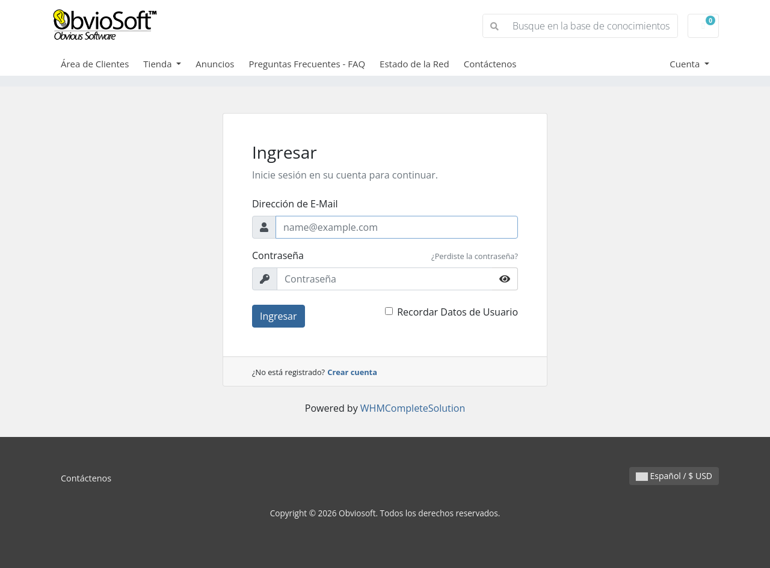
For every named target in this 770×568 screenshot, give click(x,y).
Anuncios (215, 64)
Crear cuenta (352, 372)
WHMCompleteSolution (412, 408)
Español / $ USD (674, 475)
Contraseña (278, 255)
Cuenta (686, 64)
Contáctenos (490, 64)
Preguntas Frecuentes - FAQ (306, 64)
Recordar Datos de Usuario (457, 312)
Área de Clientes (95, 64)
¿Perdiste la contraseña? (474, 256)
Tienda (158, 64)
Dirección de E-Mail (294, 203)
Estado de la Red (414, 64)
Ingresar (278, 316)
